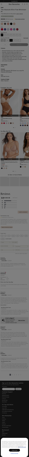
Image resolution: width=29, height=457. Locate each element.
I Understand (14, 450)
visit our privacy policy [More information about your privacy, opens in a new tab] (22, 447)
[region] (14, 447)
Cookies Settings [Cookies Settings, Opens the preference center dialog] (14, 453)
